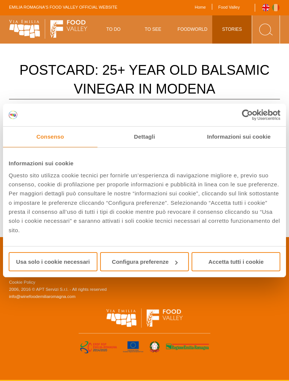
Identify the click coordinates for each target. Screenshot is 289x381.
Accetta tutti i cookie (236, 262)
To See (153, 29)
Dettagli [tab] (144, 136)
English (266, 8)
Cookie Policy (22, 282)
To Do (113, 29)
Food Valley (229, 7)
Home (200, 7)
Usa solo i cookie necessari (53, 262)
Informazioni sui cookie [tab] (239, 136)
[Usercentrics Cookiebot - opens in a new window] (247, 115)
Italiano (276, 8)
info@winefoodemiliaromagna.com (42, 296)
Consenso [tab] (50, 136)
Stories (232, 29)
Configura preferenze (145, 262)
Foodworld (192, 29)
